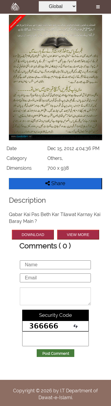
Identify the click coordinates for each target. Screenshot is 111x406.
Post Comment (55, 353)
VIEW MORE (78, 234)
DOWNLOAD (33, 234)
